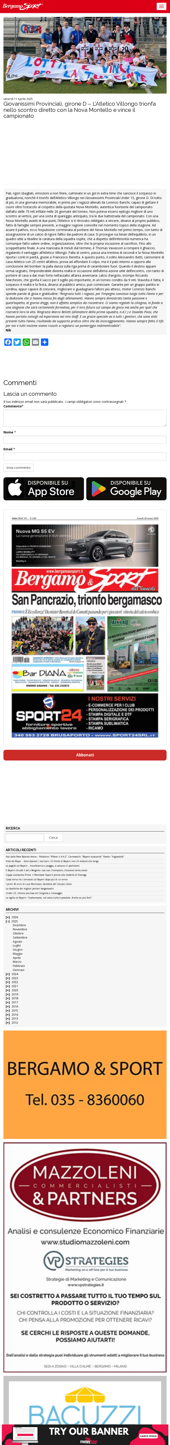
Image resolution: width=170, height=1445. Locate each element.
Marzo (17, 962)
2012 (15, 1023)
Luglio (17, 945)
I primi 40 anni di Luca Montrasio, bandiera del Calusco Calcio (39, 884)
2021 (15, 986)
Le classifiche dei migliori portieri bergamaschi (30, 888)
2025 (14, 921)
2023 (15, 978)
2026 (15, 917)
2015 (15, 1010)
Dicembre (19, 925)
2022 (15, 982)
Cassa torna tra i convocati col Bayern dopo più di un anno (36, 879)
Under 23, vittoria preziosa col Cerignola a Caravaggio (34, 893)
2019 (15, 994)
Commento (12, 406)
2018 (15, 998)
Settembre (20, 937)
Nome (8, 432)
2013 (15, 1018)
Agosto (17, 942)
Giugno (18, 950)
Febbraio (19, 966)
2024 (15, 974)
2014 (15, 1015)
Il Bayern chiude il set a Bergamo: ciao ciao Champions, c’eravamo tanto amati (46, 870)
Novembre (20, 929)
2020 (15, 990)
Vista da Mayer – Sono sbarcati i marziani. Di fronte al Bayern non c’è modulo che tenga (52, 861)
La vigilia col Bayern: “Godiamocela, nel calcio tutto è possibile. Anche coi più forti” (49, 898)
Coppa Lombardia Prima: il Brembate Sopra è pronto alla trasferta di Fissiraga (46, 875)
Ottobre (18, 933)
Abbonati (85, 755)
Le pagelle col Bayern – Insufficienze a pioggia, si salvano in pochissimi (43, 866)
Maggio (18, 954)
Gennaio (18, 970)
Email (7, 449)
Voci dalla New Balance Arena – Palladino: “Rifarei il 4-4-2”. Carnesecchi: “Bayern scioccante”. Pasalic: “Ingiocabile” (65, 856)
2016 (15, 1006)
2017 (15, 1002)
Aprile (17, 958)
